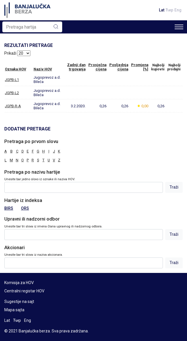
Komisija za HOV (19, 282)
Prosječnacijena (97, 67)
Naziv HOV (43, 69)
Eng (178, 10)
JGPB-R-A (13, 106)
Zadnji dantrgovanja (76, 67)
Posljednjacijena (118, 67)
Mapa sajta (14, 310)
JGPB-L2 (12, 93)
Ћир (169, 10)
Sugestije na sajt (19, 301)
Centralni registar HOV (24, 291)
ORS (25, 208)
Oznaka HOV (15, 69)
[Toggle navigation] (179, 27)
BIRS (8, 208)
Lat (161, 10)
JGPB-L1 (12, 80)
